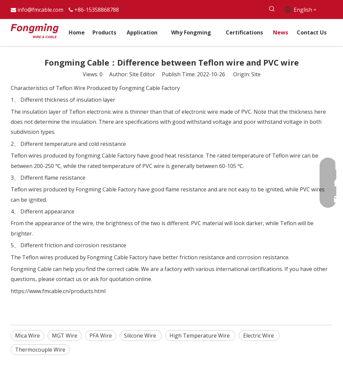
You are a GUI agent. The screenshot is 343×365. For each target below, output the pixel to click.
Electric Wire (259, 335)
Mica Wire (27, 335)
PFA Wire (100, 335)
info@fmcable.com (40, 9)
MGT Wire (64, 335)
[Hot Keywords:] (272, 9)
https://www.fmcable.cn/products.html (58, 291)
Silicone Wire (140, 335)
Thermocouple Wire (40, 349)
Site (256, 74)
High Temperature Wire (200, 335)
